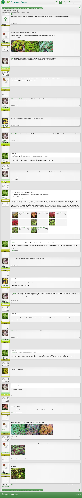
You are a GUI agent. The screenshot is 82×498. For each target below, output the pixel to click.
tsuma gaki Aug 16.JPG (59, 213)
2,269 (8, 417)
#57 (79, 151)
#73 (79, 482)
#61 (79, 254)
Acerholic (19, 55)
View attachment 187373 (22, 199)
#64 (79, 309)
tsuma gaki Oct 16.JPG (22, 220)
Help (74, 495)
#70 (79, 419)
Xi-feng (15, 462)
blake (3, 23)
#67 (79, 366)
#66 (79, 349)
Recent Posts (4, 5)
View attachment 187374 (30, 199)
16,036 (8, 71)
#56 (79, 131)
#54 (79, 96)
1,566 (8, 129)
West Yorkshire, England (5, 206)
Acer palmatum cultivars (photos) (11, 12)
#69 (79, 400)
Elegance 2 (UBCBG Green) (5, 495)
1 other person (23, 462)
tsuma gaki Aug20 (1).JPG (41, 228)
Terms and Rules (78, 496)
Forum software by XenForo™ (9, 496)
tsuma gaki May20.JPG (41, 220)
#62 (79, 276)
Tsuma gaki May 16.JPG (22, 213)
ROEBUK (3, 161)
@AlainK (12, 58)
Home (76, 495)
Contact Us (71, 495)
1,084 (8, 203)
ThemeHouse (16, 497)
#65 (79, 329)
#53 (79, 75)
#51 (79, 29)
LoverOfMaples (14, 55)
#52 (79, 53)
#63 (79, 291)
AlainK (3, 39)
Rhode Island (7, 131)
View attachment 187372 (15, 199)
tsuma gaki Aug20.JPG (22, 228)
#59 (79, 186)
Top (78, 495)
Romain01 (4, 376)
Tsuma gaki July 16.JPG (41, 213)
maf (2, 412)
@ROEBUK (13, 171)
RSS (80, 495)
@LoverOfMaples (19, 99)
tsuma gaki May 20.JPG (59, 220)
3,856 (8, 92)
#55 (79, 116)
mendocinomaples (22, 12)
